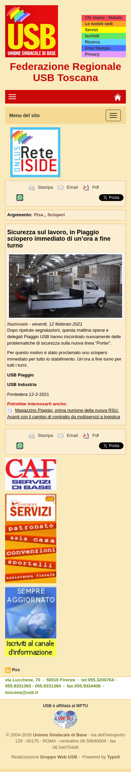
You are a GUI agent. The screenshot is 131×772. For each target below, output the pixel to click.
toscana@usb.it (21, 692)
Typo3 (113, 756)
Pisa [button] (39, 214)
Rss (16, 669)
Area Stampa (97, 48)
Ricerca (92, 42)
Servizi (91, 29)
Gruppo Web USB (58, 756)
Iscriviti (92, 36)
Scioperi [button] (56, 214)
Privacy (92, 54)
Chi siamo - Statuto (103, 17)
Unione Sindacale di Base (60, 734)
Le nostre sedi (99, 23)
